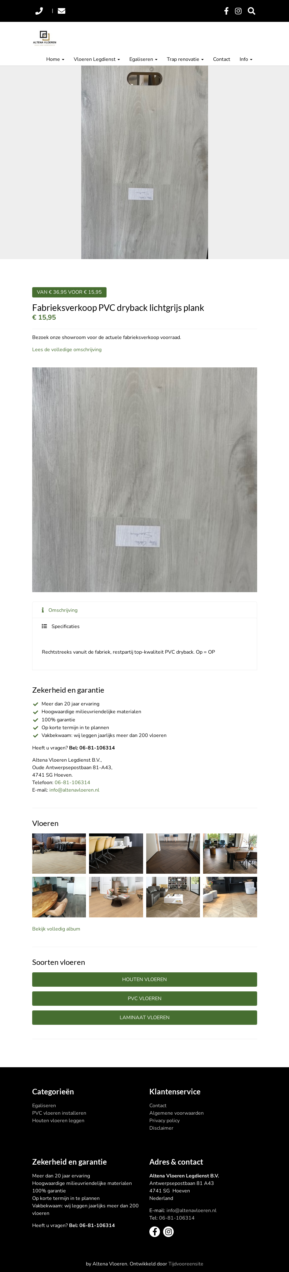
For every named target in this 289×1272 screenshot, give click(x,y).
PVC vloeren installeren (59, 1113)
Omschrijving (62, 610)
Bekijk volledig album (56, 929)
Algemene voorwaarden (176, 1113)
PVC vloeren (145, 998)
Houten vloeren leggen (58, 1120)
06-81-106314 (72, 782)
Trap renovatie (185, 59)
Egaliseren (143, 59)
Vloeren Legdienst (97, 59)
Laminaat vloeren (145, 1017)
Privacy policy (164, 1120)
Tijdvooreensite (185, 1263)
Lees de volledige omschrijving (67, 349)
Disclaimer (161, 1128)
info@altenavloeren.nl (74, 790)
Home (55, 59)
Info (246, 59)
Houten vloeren (144, 979)
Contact (221, 59)
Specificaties (66, 626)
